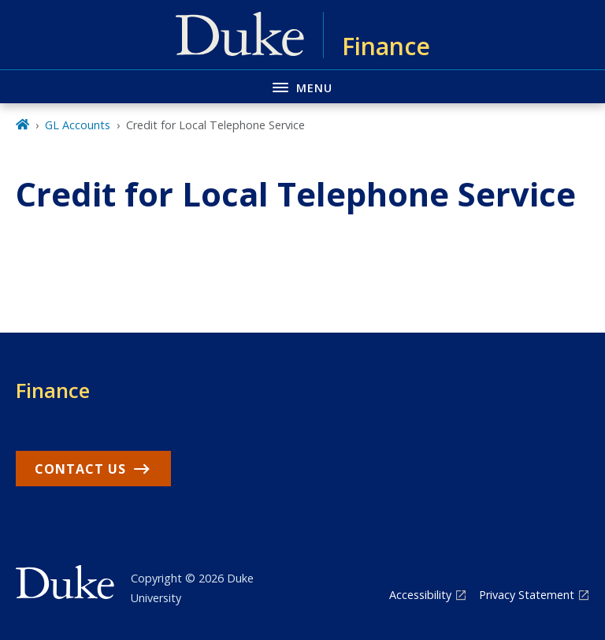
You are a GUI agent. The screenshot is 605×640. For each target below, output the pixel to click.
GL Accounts (77, 124)
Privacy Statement (526, 594)
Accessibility (420, 594)
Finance (53, 390)
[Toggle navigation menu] (302, 86)
